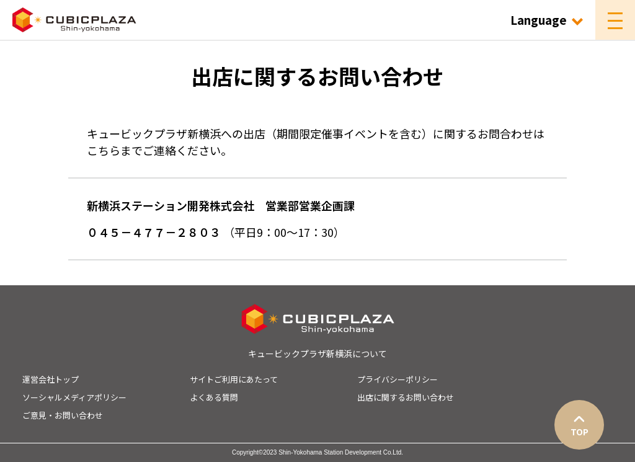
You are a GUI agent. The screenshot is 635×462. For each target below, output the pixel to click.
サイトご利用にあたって (234, 379)
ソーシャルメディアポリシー (74, 397)
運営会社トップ (50, 379)
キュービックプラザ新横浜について (317, 353)
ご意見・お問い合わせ (62, 415)
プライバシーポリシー (397, 379)
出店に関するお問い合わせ (405, 397)
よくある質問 (214, 397)
